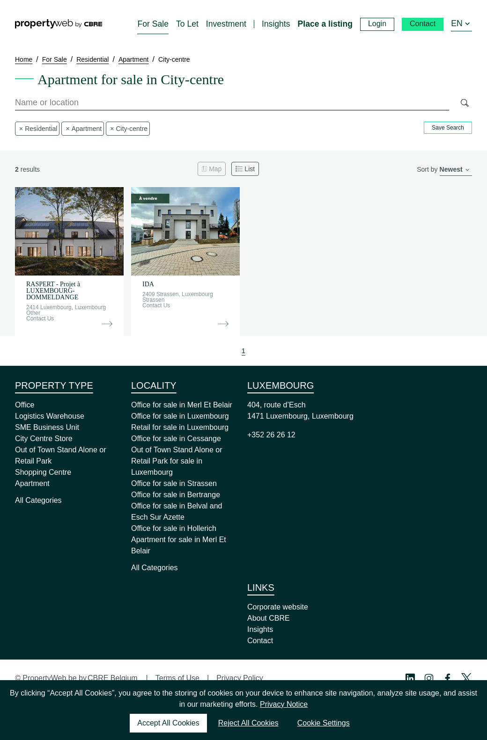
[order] (456, 170)
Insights (260, 629)
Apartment (32, 483)
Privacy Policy (239, 678)
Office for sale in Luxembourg (180, 416)
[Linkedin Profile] (410, 678)
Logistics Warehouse (49, 416)
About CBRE (268, 618)
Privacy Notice (284, 704)
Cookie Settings (323, 723)
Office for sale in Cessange (176, 439)
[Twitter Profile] (466, 678)
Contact (260, 641)
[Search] (464, 102)
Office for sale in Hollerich (173, 528)
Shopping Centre (43, 472)
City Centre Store (44, 439)
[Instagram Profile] (429, 678)
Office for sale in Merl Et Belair (181, 405)
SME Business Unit (47, 427)
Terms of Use (177, 678)
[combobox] (232, 102)
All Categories (38, 500)
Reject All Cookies (248, 723)
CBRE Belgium (113, 678)
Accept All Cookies (168, 723)
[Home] (58, 24)
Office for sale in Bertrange (175, 495)
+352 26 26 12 (271, 435)
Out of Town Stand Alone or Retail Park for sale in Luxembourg (176, 461)
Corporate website (277, 607)
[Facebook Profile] (447, 678)
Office (25, 405)
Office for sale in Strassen (174, 483)
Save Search (448, 127)
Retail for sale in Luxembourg (180, 427)
